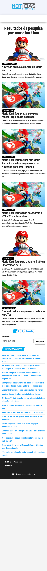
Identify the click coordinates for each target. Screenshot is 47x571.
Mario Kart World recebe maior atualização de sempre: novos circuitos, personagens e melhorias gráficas (22, 358)
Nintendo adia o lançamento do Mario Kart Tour (23, 312)
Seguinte (29, 331)
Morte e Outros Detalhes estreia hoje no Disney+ (21, 394)
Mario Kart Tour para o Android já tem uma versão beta (23, 263)
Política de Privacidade (13, 462)
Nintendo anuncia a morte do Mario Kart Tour (22, 68)
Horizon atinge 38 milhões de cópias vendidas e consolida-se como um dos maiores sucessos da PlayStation (21, 376)
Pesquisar (6, 336)
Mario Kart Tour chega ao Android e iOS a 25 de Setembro (22, 214)
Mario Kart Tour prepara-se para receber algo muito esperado (20, 115)
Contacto (8, 466)
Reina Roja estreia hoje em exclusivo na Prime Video (22, 412)
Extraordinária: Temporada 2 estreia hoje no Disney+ (23, 390)
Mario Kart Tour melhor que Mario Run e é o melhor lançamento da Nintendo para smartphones (21, 163)
